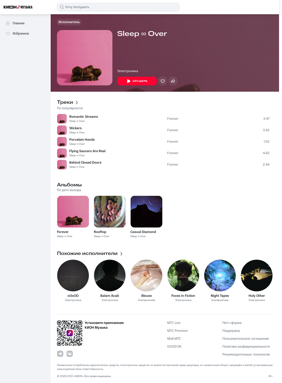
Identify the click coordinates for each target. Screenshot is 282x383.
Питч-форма (231, 323)
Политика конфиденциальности (246, 346)
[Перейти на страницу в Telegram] (60, 354)
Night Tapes (220, 296)
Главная (15, 23)
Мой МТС (174, 338)
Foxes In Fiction (183, 296)
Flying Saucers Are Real (87, 151)
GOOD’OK (174, 346)
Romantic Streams (83, 116)
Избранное (17, 33)
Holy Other (257, 296)
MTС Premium (177, 330)
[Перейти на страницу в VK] (69, 354)
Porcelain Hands (82, 139)
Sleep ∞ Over (77, 121)
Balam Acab (109, 296)
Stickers (75, 128)
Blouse (146, 296)
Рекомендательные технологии (246, 354)
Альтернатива (146, 300)
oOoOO (73, 296)
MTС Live (173, 323)
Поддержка (231, 330)
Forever (172, 118)
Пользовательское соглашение (245, 338)
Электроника (127, 71)
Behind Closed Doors (85, 162)
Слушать (137, 81)
